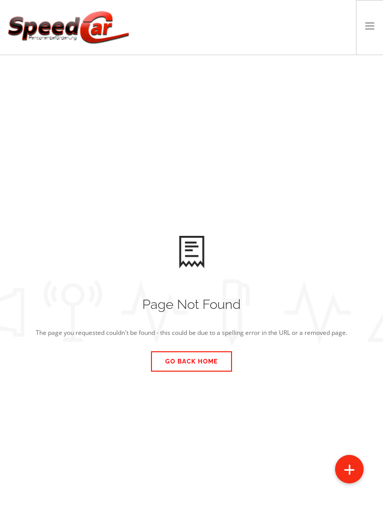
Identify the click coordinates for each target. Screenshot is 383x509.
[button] (349, 469)
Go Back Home (191, 361)
